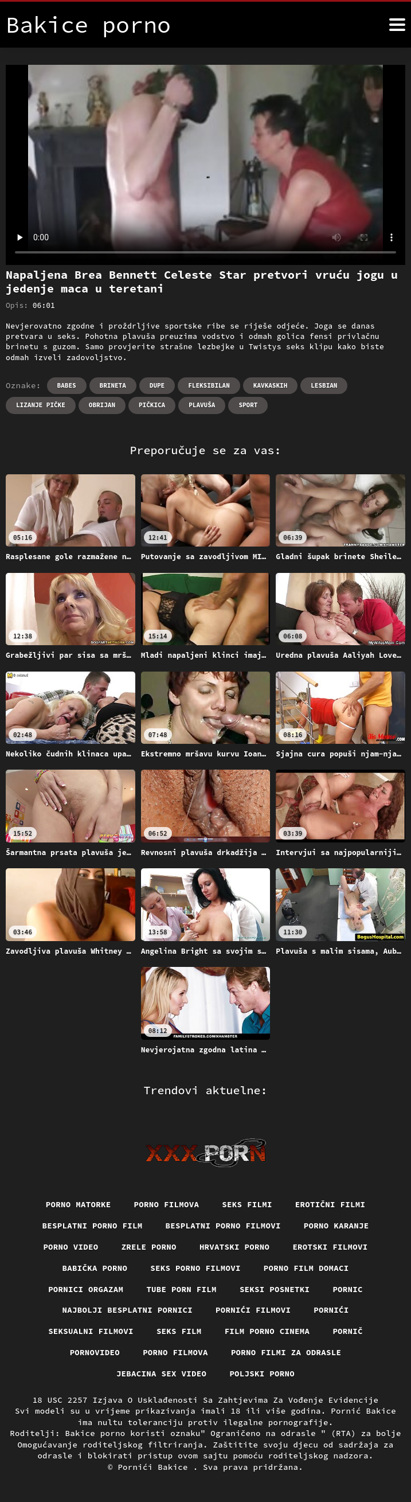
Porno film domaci (306, 1268)
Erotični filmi (330, 1204)
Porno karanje (336, 1225)
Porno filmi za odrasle (286, 1352)
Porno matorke (78, 1204)
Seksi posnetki (275, 1289)
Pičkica (152, 405)
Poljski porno (262, 1373)
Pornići (331, 1310)
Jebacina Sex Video (161, 1373)
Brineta (113, 385)
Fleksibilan (209, 385)
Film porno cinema (267, 1331)
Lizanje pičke (40, 405)
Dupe (157, 385)
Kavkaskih (270, 385)
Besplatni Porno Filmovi (223, 1225)
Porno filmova (166, 1204)
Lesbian (324, 385)
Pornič (347, 1331)
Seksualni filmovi (91, 1331)
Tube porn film (181, 1289)
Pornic (347, 1289)
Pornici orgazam (85, 1289)
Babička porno (95, 1268)
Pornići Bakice (155, 1467)
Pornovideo (95, 1352)
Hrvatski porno (234, 1247)
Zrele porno (149, 1247)
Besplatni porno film (92, 1225)
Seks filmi (247, 1204)
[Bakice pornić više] (397, 24)
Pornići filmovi (253, 1310)
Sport (247, 405)
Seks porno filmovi (195, 1268)
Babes (66, 385)
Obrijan (102, 405)
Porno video (70, 1247)
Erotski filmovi (329, 1247)
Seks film (179, 1331)
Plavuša (202, 405)
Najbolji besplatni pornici (127, 1310)
